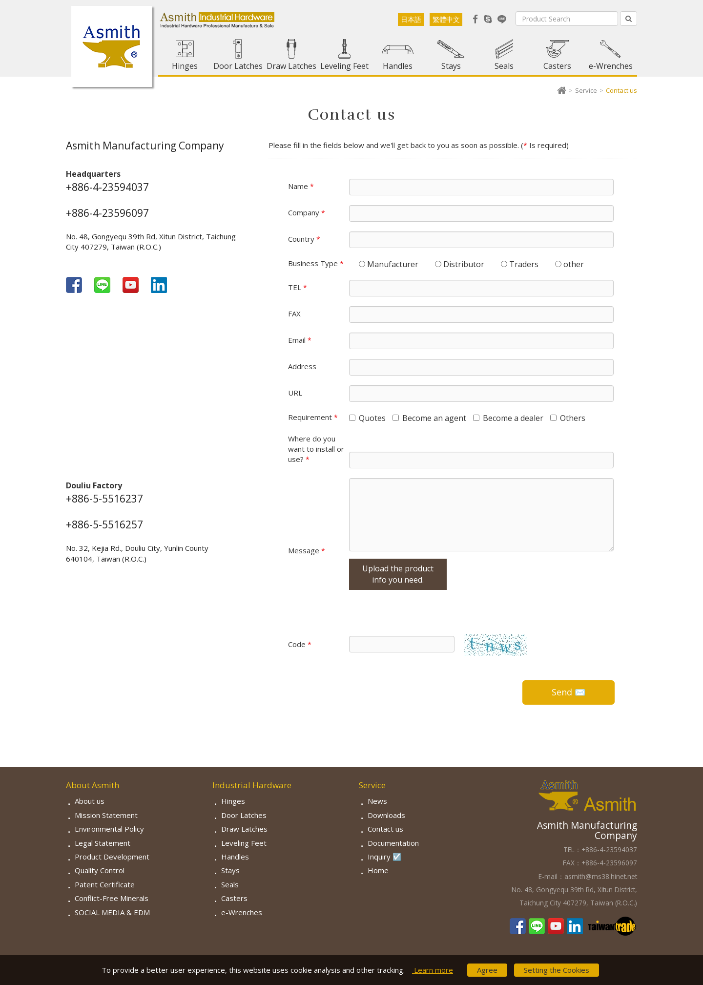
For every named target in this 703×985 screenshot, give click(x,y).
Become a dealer (508, 418)
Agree (487, 970)
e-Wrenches (611, 66)
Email (299, 340)
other (569, 264)
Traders (519, 264)
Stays (451, 66)
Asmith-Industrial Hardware (111, 46)
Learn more (432, 970)
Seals (504, 66)
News (377, 801)
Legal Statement (102, 843)
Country (304, 239)
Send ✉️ (568, 692)
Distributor (459, 264)
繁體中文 (446, 19)
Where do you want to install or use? (316, 449)
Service (586, 90)
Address (302, 366)
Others (567, 418)
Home (378, 870)
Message (306, 550)
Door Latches (238, 66)
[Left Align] (628, 18)
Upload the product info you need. (398, 574)
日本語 (411, 19)
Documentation (393, 843)
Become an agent (429, 418)
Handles (398, 66)
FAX (294, 313)
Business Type (316, 263)
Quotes (367, 418)
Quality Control (99, 870)
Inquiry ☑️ (385, 856)
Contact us (385, 829)
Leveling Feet (344, 66)
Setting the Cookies (556, 970)
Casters (557, 66)
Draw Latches (291, 66)
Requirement (313, 417)
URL (295, 393)
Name (301, 186)
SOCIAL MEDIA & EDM (112, 912)
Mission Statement (106, 815)
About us (89, 801)
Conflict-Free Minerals (111, 898)
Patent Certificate (105, 884)
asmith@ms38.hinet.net (600, 876)
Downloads (386, 815)
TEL (297, 287)
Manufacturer (388, 264)
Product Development (112, 856)
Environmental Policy (109, 829)
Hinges (185, 66)
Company (306, 212)
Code (299, 644)
